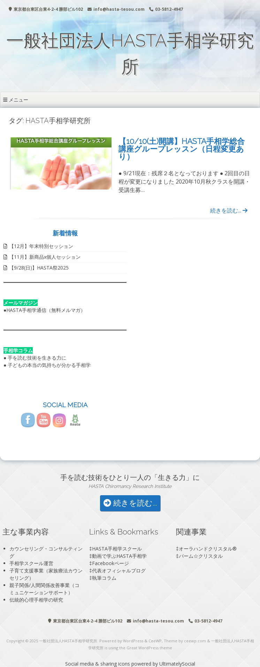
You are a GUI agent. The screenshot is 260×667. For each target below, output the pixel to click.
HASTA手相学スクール (117, 548)
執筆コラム (104, 577)
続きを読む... (228, 210)
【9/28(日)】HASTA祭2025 (39, 267)
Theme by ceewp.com (185, 640)
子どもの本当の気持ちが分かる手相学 (49, 365)
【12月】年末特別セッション (41, 246)
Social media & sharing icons (98, 663)
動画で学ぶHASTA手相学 (119, 556)
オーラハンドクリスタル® (208, 548)
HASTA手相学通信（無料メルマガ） (45, 310)
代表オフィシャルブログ (119, 570)
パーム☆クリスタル (201, 556)
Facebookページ (110, 563)
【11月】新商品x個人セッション (45, 257)
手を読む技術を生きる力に (37, 357)
